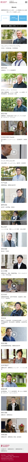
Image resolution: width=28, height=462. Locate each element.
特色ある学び (23, 18)
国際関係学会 (4, 450)
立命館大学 (3, 449)
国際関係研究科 (19, 449)
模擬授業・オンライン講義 (14, 18)
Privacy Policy (11, 455)
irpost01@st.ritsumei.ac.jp (6, 458)
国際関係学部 (11, 449)
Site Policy (3, 455)
